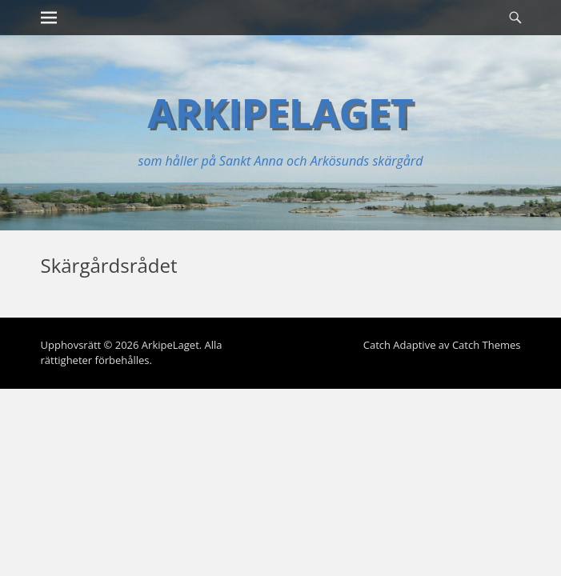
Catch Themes (486, 345)
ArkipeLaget (280, 113)
